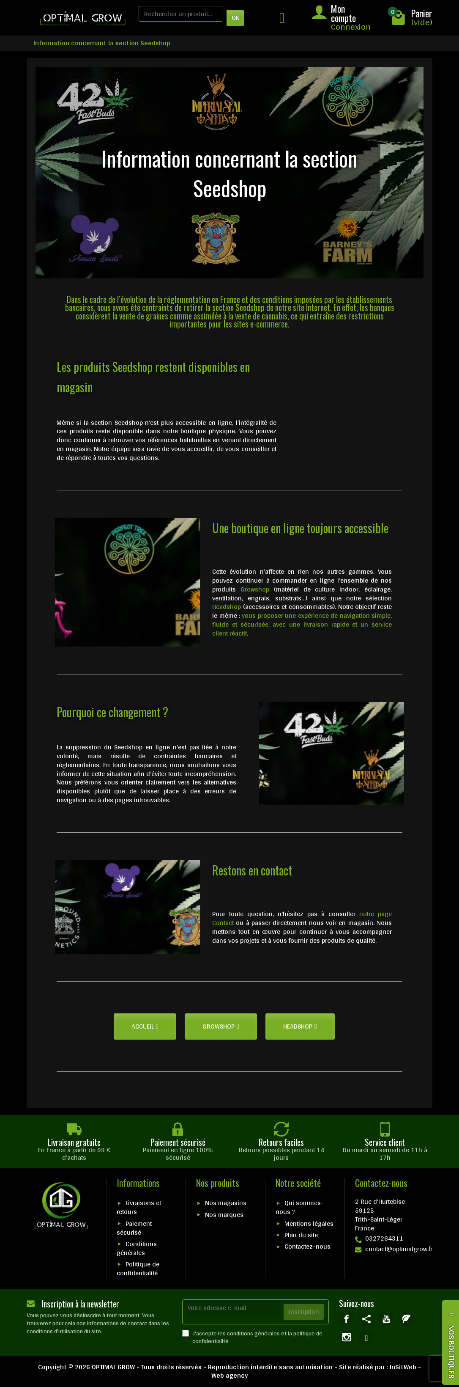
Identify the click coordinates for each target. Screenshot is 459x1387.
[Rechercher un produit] (180, 14)
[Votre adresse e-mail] (231, 1307)
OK (235, 17)
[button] (145, 1026)
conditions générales (253, 1333)
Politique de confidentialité (138, 1268)
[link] (346, 1318)
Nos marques (224, 1214)
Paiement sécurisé (134, 1227)
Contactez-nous (307, 1246)
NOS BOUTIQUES (452, 1352)
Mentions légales (308, 1223)
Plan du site (301, 1235)
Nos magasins (225, 1203)
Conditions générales (137, 1248)
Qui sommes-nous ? (300, 1207)
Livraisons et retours (139, 1207)
